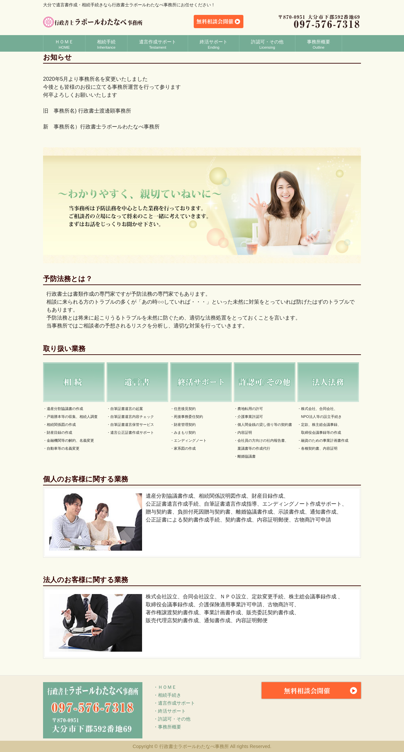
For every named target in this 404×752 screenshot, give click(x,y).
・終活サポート (169, 711)
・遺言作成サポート (174, 703)
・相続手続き (167, 695)
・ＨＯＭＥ (165, 687)
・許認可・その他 (171, 719)
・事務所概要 (167, 726)
